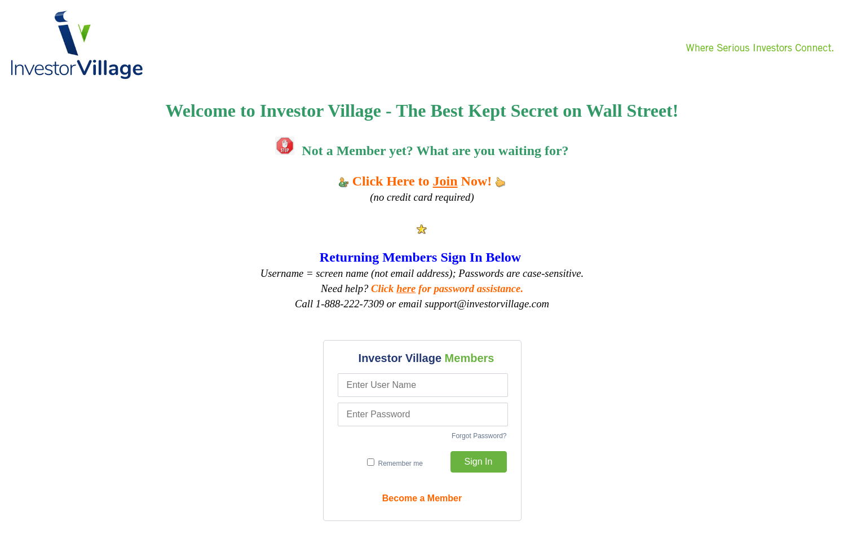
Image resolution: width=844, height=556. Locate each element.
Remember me (395, 462)
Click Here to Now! (422, 181)
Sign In (479, 461)
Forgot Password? (479, 436)
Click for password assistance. (447, 288)
